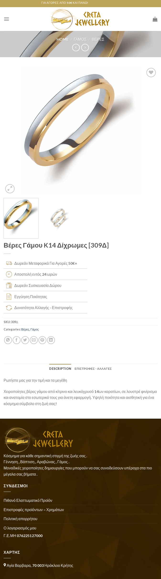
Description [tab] (60, 369)
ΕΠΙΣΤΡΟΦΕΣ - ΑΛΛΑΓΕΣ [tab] (93, 369)
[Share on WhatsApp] (8, 340)
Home (63, 39)
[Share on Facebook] (17, 340)
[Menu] (6, 19)
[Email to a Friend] (34, 340)
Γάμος (80, 39)
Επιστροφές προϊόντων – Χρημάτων (34, 509)
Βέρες (98, 39)
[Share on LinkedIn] (51, 340)
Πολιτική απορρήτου (20, 518)
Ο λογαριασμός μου (20, 528)
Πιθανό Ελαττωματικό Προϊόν (28, 500)
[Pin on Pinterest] (42, 340)
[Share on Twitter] (25, 340)
